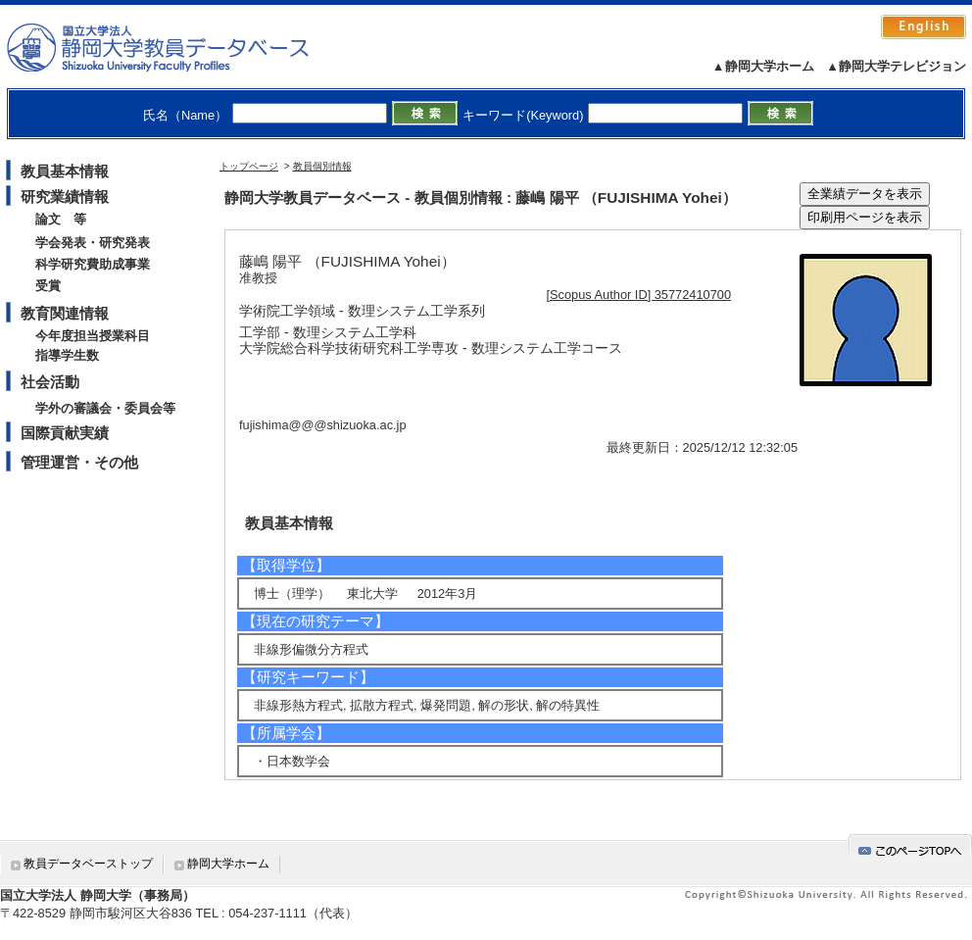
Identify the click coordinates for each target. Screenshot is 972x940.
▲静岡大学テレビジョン (896, 66)
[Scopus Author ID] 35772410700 (639, 294)
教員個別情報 (322, 166)
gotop (910, 847)
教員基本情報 (65, 171)
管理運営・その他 (79, 462)
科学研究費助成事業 (92, 264)
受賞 (48, 285)
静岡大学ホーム (228, 863)
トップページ (248, 166)
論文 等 (60, 219)
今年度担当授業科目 (92, 335)
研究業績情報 (65, 196)
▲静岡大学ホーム (763, 66)
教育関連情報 (65, 313)
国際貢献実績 (65, 432)
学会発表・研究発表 (92, 242)
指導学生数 (67, 355)
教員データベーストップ (88, 863)
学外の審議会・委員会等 (105, 408)
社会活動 (50, 381)
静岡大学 (178, 47)
